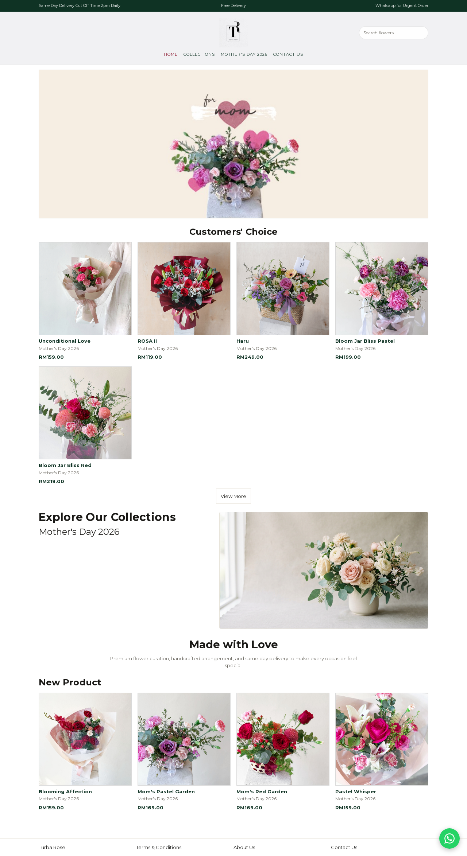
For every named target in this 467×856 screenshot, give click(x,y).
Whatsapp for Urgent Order (401, 5)
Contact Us (288, 54)
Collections (199, 54)
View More (233, 496)
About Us (244, 847)
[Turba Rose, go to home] (233, 32)
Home (171, 54)
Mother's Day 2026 (244, 54)
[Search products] (393, 32)
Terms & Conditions (158, 847)
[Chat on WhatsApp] (449, 838)
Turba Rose (52, 847)
